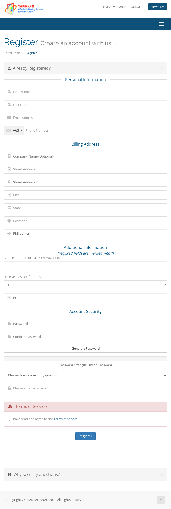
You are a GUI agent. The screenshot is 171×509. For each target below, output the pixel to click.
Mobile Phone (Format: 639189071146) (32, 257)
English (108, 6)
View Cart (157, 7)
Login (122, 6)
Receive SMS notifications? (23, 276)
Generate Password (86, 348)
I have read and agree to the (45, 419)
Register (135, 6)
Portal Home (12, 53)
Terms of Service (66, 419)
